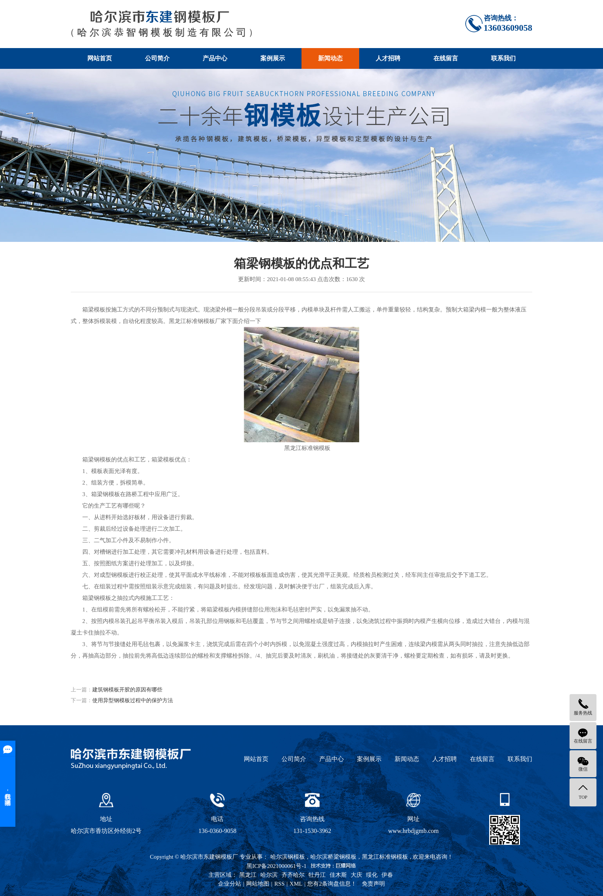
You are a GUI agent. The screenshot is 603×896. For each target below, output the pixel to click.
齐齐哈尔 (293, 875)
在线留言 (445, 58)
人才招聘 (388, 58)
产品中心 (215, 58)
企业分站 (229, 884)
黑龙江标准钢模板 (385, 857)
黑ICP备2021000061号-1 (276, 866)
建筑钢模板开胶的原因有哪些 (127, 690)
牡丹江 (317, 875)
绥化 (372, 875)
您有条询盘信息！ (331, 884)
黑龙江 (248, 875)
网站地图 (257, 884)
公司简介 (157, 58)
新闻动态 (330, 58)
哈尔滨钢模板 (287, 857)
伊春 (387, 875)
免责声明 (373, 884)
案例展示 (272, 58)
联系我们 (503, 58)
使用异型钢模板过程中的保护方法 (132, 700)
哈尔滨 (269, 875)
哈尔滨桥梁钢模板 (333, 857)
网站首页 (99, 58)
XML (296, 884)
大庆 (356, 875)
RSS (279, 884)
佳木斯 (338, 875)
